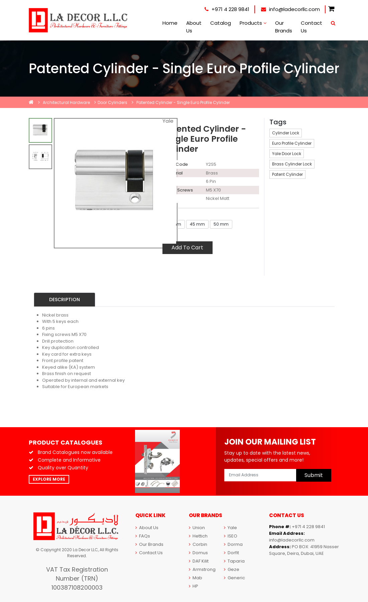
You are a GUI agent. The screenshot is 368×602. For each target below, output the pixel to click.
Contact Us (311, 26)
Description (64, 299)
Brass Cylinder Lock (292, 164)
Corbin (198, 544)
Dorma (233, 544)
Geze (231, 569)
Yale (230, 527)
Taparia (234, 561)
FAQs (142, 536)
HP (193, 586)
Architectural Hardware (66, 102)
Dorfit (231, 553)
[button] (331, 9)
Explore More (49, 479)
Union (197, 527)
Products (253, 22)
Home (169, 22)
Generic (234, 578)
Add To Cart (187, 247)
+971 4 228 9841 (227, 9)
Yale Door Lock (286, 153)
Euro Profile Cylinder (292, 143)
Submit (313, 475)
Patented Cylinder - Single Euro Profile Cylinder (183, 102)
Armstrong (202, 569)
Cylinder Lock (285, 133)
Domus (198, 553)
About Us (194, 26)
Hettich (198, 536)
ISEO (230, 536)
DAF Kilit (199, 561)
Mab (195, 578)
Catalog (220, 22)
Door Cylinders (112, 102)
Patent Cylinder (287, 174)
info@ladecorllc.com (290, 9)
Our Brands (283, 26)
